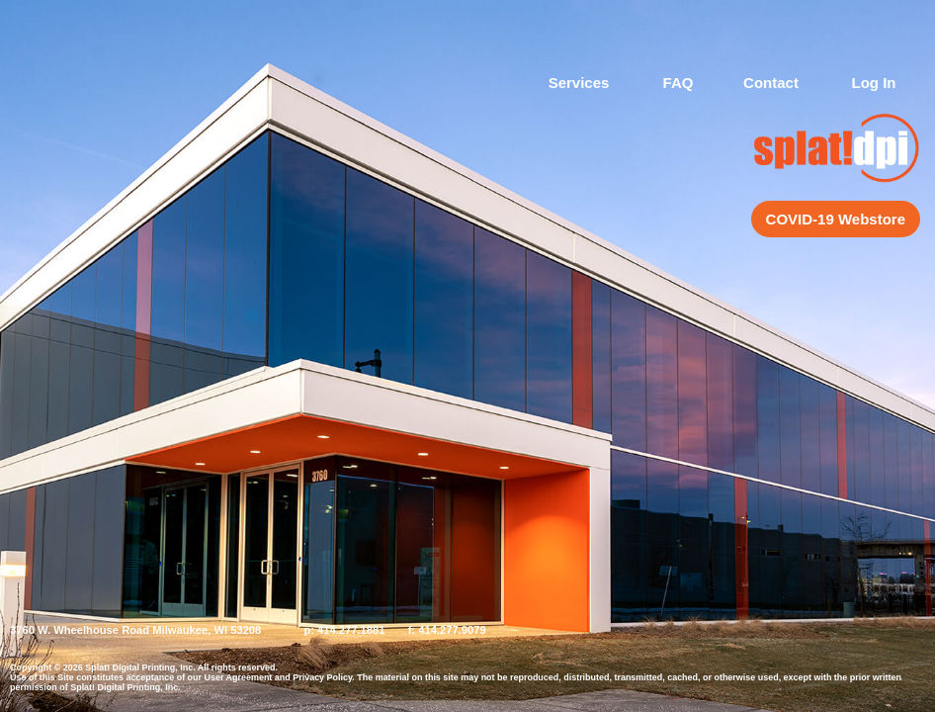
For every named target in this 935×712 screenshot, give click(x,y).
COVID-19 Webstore (835, 219)
